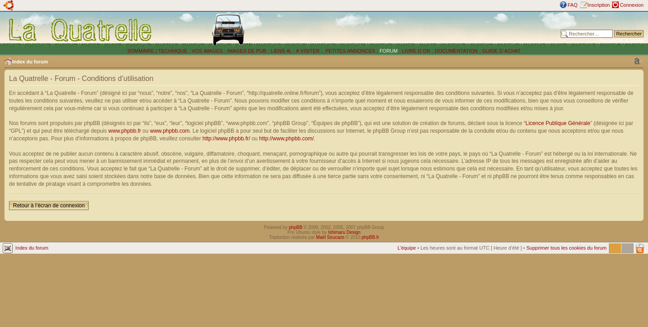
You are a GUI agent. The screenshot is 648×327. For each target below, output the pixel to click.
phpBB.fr (370, 237)
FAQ (572, 5)
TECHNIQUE (173, 51)
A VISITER (308, 51)
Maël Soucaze (330, 237)
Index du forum (30, 61)
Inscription (598, 5)
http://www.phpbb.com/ (286, 138)
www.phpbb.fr (124, 131)
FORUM (389, 51)
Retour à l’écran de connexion (49, 205)
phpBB (295, 227)
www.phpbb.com (170, 131)
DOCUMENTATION (456, 51)
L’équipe (407, 248)
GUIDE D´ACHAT (501, 51)
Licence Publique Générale (558, 123)
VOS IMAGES (207, 51)
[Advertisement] (430, 29)
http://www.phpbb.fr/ (226, 138)
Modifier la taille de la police (637, 61)
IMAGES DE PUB (246, 51)
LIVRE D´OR (416, 51)
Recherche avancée (621, 40)
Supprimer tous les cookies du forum (566, 248)
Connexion (632, 5)
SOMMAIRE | (142, 51)
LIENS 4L (282, 51)
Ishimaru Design (344, 232)
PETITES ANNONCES (349, 51)
